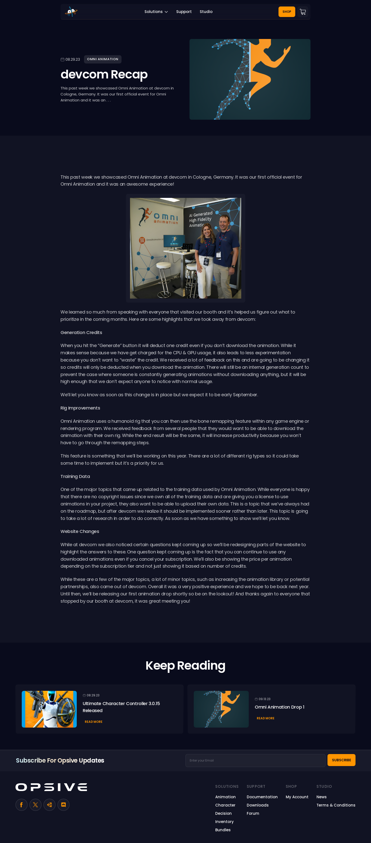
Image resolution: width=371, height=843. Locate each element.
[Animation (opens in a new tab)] (225, 797)
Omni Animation (102, 59)
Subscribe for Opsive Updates (60, 760)
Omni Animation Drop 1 (279, 707)
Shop (286, 11)
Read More (93, 722)
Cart (302, 11)
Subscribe (341, 760)
